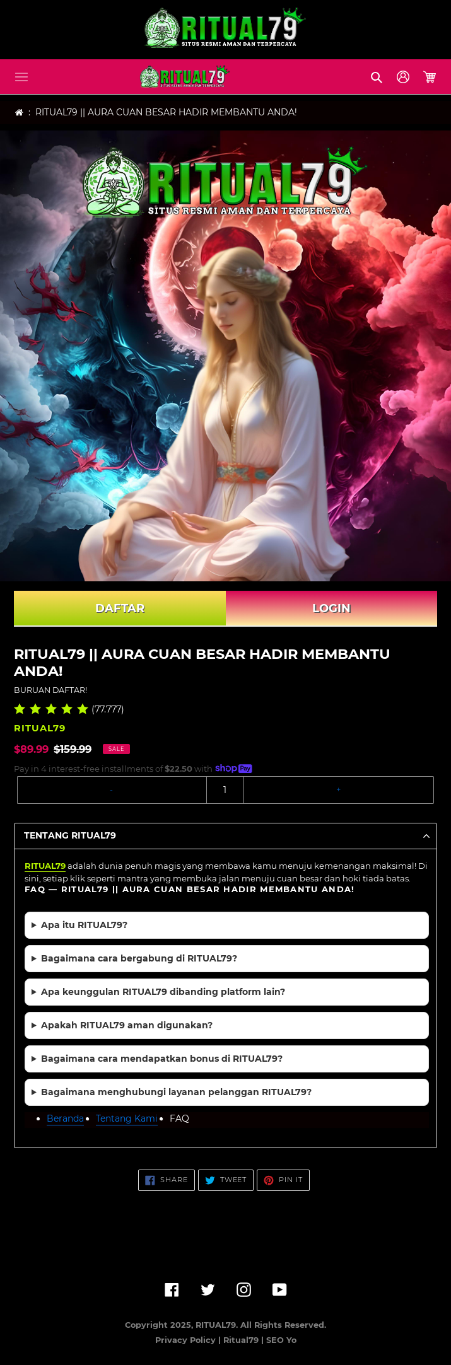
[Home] (19, 112)
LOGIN (331, 608)
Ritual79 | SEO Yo (259, 1340)
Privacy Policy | (189, 1340)
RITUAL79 (45, 866)
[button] (21, 77)
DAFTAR (119, 608)
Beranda (65, 1118)
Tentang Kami (127, 1118)
